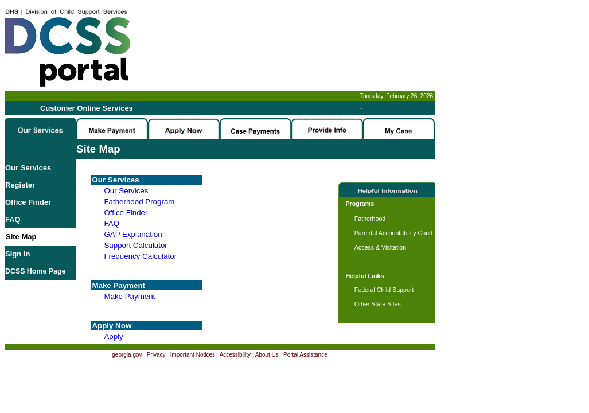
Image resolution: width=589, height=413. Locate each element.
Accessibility (235, 355)
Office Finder (28, 202)
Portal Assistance (305, 355)
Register (20, 185)
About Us (267, 355)
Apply (113, 336)
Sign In (17, 254)
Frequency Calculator (140, 256)
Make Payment (129, 296)
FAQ (13, 219)
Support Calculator (135, 245)
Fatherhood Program (139, 201)
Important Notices (192, 355)
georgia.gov (127, 355)
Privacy (156, 355)
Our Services (28, 167)
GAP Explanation (133, 234)
